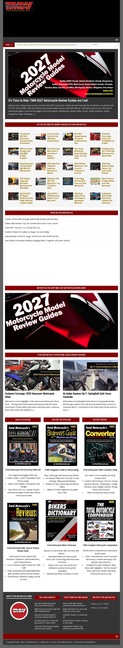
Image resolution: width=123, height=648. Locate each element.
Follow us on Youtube (99, 608)
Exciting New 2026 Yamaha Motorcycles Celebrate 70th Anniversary (107, 198)
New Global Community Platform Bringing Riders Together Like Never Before (37, 240)
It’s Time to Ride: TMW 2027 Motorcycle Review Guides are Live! (48, 100)
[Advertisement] (76, 19)
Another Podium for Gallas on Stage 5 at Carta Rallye (27, 232)
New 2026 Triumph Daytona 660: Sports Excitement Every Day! (80, 138)
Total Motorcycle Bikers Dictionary (61, 545)
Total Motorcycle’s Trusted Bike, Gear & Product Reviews (61, 355)
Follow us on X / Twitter (100, 604)
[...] (34, 114)
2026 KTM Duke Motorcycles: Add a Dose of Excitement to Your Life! (80, 168)
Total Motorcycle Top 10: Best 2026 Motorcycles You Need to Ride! (46, 622)
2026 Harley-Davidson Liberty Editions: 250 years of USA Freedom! (108, 168)
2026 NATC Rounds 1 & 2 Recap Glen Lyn (22, 227)
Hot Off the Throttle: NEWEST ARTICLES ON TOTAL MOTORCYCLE (61, 125)
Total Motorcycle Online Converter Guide (100, 470)
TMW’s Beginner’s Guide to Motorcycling (61, 470)
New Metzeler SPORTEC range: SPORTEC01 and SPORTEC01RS (31, 236)
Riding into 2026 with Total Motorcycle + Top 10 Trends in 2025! (53, 183)
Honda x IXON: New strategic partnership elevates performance (31, 219)
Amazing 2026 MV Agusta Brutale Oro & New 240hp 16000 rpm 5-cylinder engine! (26, 198)
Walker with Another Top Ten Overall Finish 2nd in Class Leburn (31, 223)
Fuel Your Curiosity (47, 597)
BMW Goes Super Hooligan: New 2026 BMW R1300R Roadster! (26, 153)
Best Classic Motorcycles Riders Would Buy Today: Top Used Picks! (80, 153)
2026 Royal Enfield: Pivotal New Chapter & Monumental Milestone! (79, 198)
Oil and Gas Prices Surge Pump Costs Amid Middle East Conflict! (108, 138)
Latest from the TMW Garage (76, 597)
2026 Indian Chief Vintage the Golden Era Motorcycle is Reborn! (53, 168)
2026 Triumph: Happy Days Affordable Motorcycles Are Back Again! (26, 183)
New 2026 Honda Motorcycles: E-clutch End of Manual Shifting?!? (53, 153)
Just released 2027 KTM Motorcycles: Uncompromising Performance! (26, 138)
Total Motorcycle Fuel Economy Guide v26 (23, 469)
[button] (116, 40)
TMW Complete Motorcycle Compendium (100, 545)
